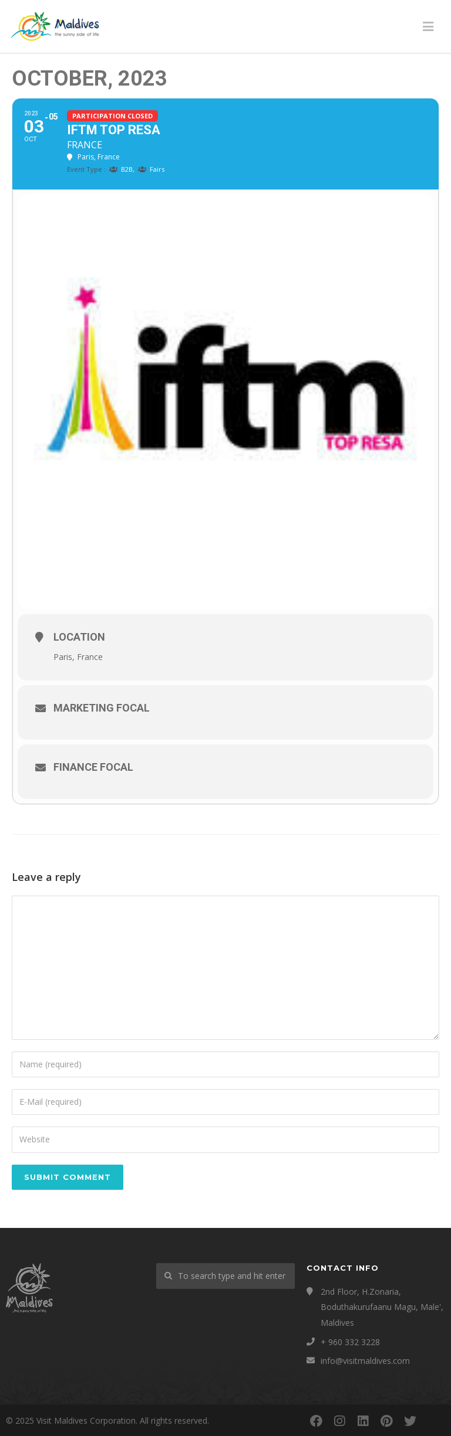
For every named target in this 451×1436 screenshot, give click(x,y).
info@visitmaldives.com (365, 1360)
